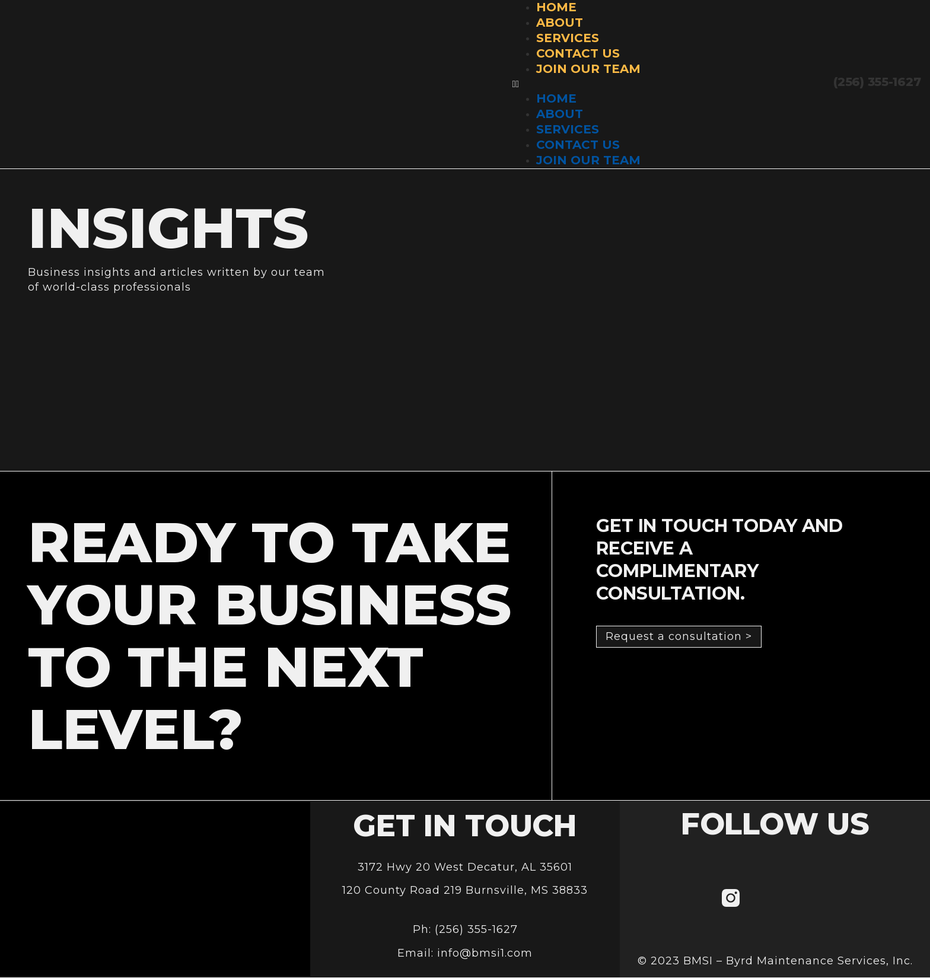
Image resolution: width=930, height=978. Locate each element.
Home (556, 98)
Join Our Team (588, 69)
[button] (576, 84)
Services (567, 38)
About (559, 22)
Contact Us (578, 53)
